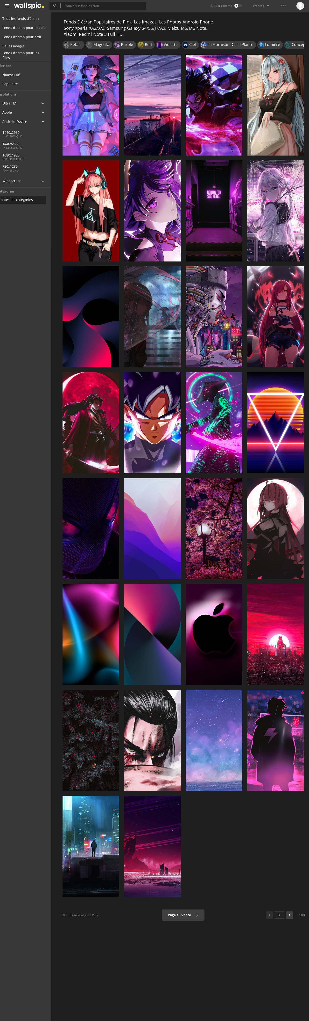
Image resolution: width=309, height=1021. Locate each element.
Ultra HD (15, 103)
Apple (13, 112)
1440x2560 (20, 144)
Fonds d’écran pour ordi (27, 37)
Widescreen (18, 181)
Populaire (19, 84)
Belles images (19, 46)
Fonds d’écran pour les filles (26, 55)
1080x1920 (36, 155)
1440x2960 (20, 132)
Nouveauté (20, 74)
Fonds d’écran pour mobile (30, 27)
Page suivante (184, 915)
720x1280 (19, 166)
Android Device (20, 121)
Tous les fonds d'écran (26, 18)
